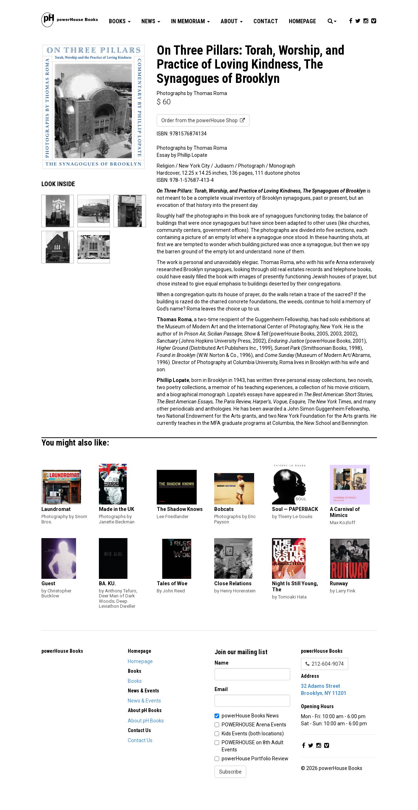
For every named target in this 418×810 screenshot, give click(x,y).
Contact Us (140, 762)
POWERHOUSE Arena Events (254, 746)
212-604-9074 (325, 685)
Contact (265, 42)
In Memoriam (190, 42)
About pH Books (146, 742)
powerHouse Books (62, 672)
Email (221, 711)
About (232, 42)
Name (221, 684)
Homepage (302, 42)
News (150, 42)
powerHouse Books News (250, 737)
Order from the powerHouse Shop (203, 142)
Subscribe (230, 793)
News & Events (144, 722)
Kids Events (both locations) (253, 755)
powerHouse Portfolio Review (255, 780)
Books (120, 42)
